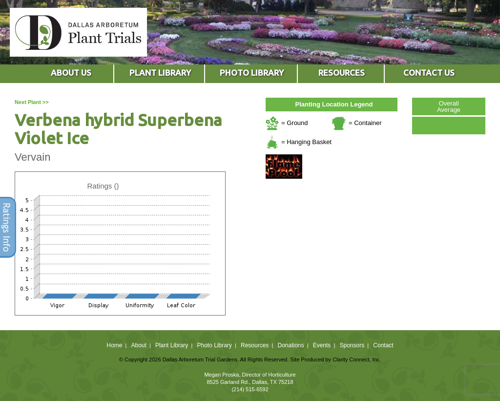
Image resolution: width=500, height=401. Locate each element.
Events (322, 345)
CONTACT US (429, 72)
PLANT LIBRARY (160, 72)
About (138, 345)
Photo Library (214, 345)
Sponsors (352, 345)
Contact (383, 345)
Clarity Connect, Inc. (357, 359)
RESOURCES (341, 72)
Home (114, 345)
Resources (255, 345)
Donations (290, 345)
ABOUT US (71, 72)
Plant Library (171, 345)
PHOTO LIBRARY (252, 72)
